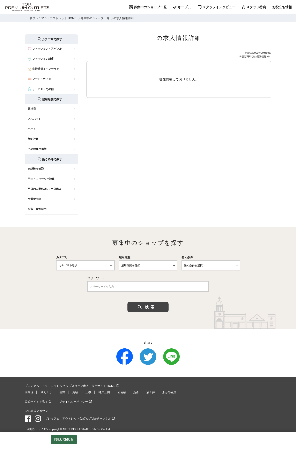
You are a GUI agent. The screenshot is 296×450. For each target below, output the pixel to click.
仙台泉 (121, 392)
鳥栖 (75, 392)
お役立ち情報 (282, 7)
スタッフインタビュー (216, 7)
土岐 (88, 392)
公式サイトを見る (36, 401)
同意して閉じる (63, 439)
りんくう (46, 392)
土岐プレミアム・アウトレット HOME (51, 18)
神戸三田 (104, 392)
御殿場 (29, 392)
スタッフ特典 (254, 7)
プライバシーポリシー (73, 401)
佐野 (62, 392)
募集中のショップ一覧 (148, 7)
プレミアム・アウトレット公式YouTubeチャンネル (78, 418)
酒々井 (150, 392)
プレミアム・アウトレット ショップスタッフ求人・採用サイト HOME (70, 385)
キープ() (182, 7)
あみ (136, 392)
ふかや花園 (169, 392)
